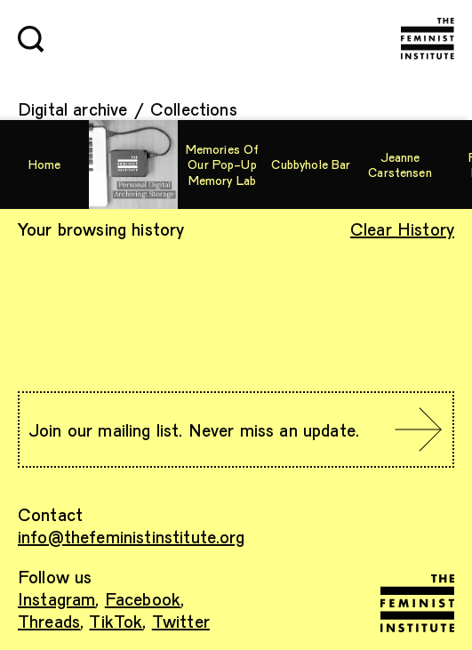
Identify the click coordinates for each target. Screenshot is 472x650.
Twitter (181, 620)
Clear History (402, 228)
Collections (193, 108)
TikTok (115, 620)
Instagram (56, 598)
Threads (49, 620)
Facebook (142, 598)
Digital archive (72, 108)
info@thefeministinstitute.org (131, 536)
